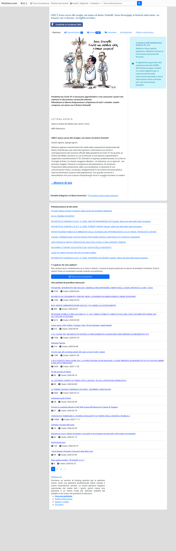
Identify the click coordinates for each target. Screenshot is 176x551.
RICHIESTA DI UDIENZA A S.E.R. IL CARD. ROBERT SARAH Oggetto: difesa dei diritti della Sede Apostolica (96, 259)
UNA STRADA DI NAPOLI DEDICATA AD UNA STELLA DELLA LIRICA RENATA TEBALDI (88, 275)
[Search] (119, 3)
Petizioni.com (9, 3)
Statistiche (126, 65)
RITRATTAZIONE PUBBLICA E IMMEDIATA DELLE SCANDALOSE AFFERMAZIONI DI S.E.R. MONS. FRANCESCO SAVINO (103, 265)
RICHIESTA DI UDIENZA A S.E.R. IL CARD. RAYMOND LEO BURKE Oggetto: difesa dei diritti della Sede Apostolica (99, 291)
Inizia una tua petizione (80, 309)
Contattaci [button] (95, 3)
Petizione (56, 65)
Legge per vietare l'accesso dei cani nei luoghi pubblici (73, 285)
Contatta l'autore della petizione (103, 228)
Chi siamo (59, 537)
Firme (94, 65)
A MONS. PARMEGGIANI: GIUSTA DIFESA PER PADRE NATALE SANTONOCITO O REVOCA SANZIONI (95, 270)
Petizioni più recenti (59, 3)
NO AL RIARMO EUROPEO (62, 249)
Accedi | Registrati (79, 3)
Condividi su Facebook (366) (65, 57)
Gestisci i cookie (62, 534)
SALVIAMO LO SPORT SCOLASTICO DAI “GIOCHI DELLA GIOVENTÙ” (81, 280)
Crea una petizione (39, 3)
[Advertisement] (108, 26)
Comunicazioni (73, 65)
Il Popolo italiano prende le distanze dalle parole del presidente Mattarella (81, 244)
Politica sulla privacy (144, 65)
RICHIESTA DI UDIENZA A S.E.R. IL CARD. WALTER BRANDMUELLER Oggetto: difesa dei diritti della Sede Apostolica (101, 254)
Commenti (111, 65)
